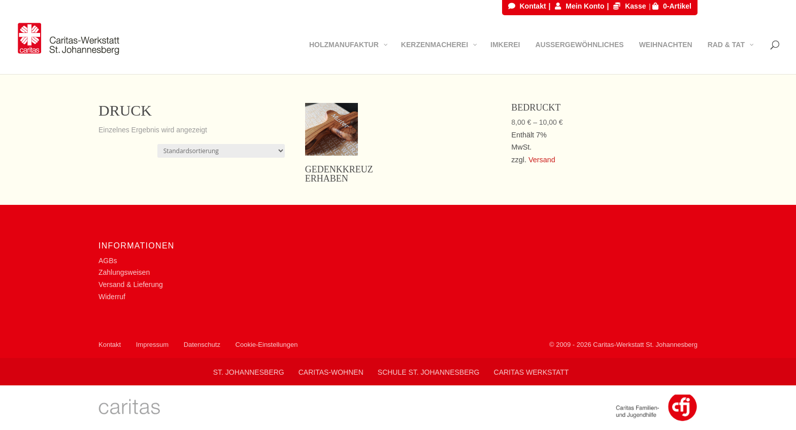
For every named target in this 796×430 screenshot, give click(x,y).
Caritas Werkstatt (531, 372)
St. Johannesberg (248, 372)
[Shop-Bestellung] (221, 151)
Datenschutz (202, 344)
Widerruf (111, 297)
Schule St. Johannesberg (429, 372)
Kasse (629, 6)
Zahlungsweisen (124, 272)
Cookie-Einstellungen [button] (267, 344)
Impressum (152, 344)
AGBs (107, 261)
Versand (541, 160)
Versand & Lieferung (130, 284)
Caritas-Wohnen (330, 372)
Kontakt (527, 6)
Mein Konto (579, 6)
